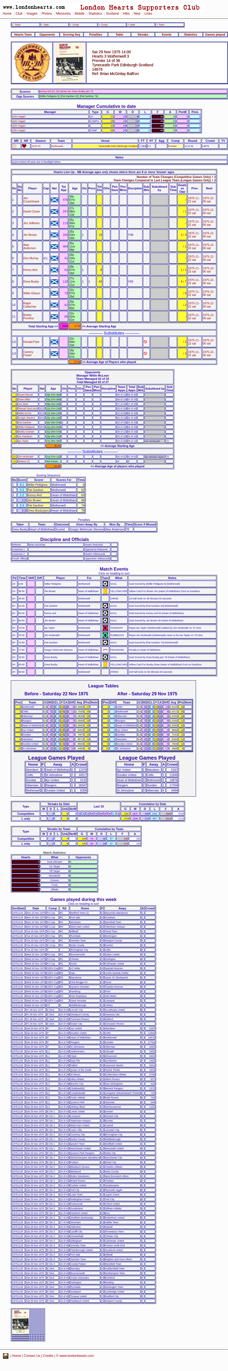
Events (167, 34)
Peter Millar (24, 399)
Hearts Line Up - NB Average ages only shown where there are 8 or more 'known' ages (114, 172)
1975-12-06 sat (208, 199)
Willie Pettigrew (26, 427)
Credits (48, 1356)
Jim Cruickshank (31, 199)
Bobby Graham (26, 431)
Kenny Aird (30, 269)
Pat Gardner (24, 422)
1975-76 (35, 146)
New (137, 13)
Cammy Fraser (28, 353)
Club (19, 13)
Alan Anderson (29, 246)
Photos (47, 13)
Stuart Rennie (25, 394)
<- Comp (74, 24)
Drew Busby (31, 281)
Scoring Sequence (48, 475)
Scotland (112, 13)
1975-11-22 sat (194, 199)
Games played (215, 34)
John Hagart (19, 116)
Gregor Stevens (26, 418)
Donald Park (31, 341)
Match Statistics (54, 852)
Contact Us (32, 1356)
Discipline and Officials (64, 539)
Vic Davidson (25, 436)
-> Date (131, 24)
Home (7, 13)
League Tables (103, 685)
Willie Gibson (31, 293)
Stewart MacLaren (28, 408)
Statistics (95, 13)
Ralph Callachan (29, 305)
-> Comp (102, 24)
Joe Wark (23, 404)
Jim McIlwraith (25, 456)
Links (148, 13)
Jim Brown (30, 234)
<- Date (45, 24)
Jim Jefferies (31, 223)
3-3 (144, 146)
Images (32, 13)
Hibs (126, 13)
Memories (63, 13)
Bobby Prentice (28, 316)
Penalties (95, 34)
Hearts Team (23, 34)
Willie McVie (24, 413)
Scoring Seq (71, 34)
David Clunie (31, 211)
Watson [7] (24, 461)
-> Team (160, 24)
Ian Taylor (23, 441)
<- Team (16, 24)
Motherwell (57, 146)
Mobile (79, 13)
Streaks (143, 34)
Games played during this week (83, 899)
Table (119, 34)
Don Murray (31, 258)
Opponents (47, 34)
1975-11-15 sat (194, 246)
